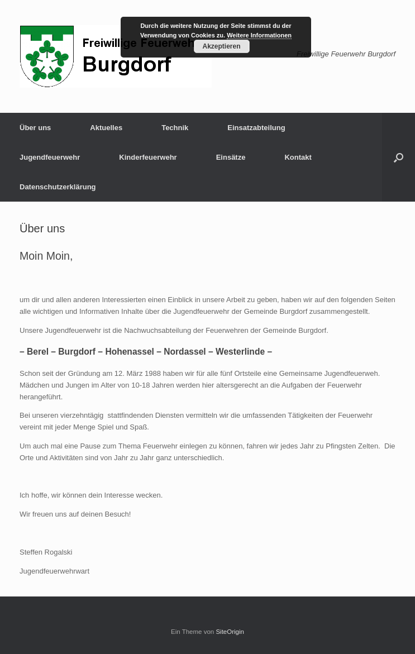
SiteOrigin (230, 631)
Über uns (35, 127)
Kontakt (297, 157)
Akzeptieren (221, 46)
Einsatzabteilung (256, 127)
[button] (398, 157)
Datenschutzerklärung (58, 187)
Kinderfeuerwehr (148, 157)
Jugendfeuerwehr (50, 157)
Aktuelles (106, 127)
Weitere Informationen (259, 35)
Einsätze (231, 157)
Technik (174, 127)
